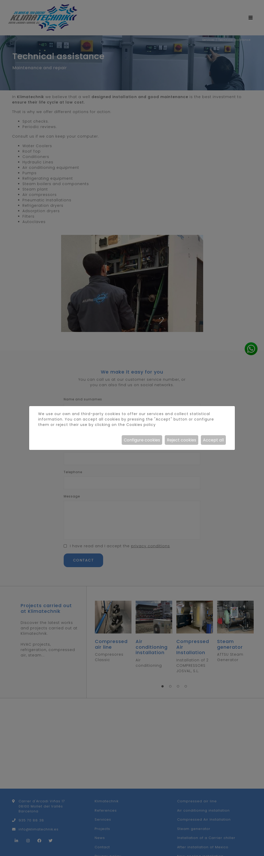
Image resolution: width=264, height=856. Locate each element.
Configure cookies (142, 440)
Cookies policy (141, 424)
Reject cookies (181, 440)
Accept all (213, 440)
